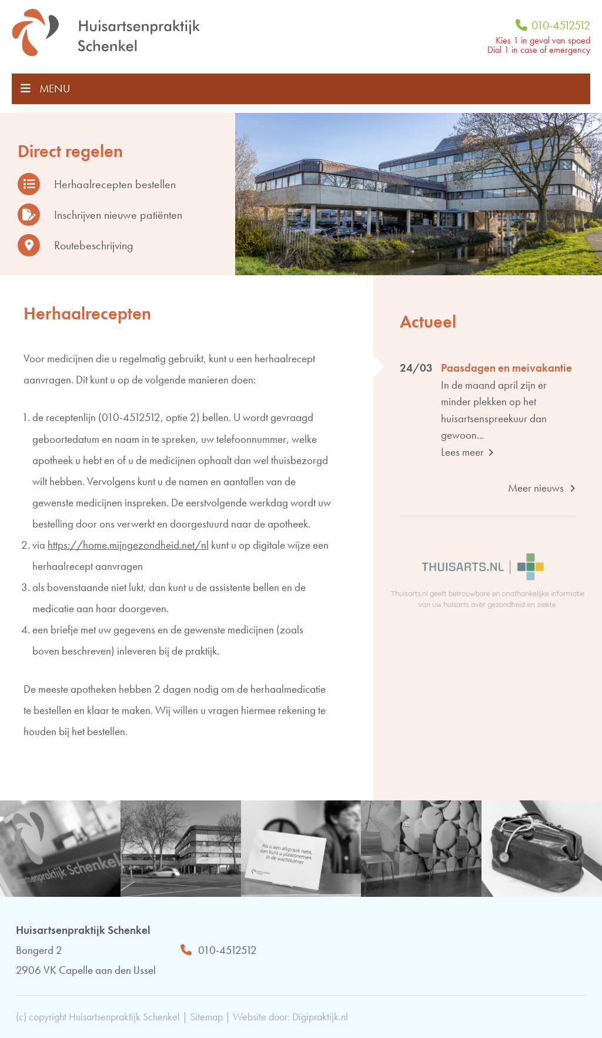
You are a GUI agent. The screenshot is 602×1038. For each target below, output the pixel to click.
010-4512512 (553, 25)
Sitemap (206, 1016)
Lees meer (467, 452)
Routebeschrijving (75, 245)
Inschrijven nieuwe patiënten (100, 215)
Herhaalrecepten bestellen (97, 184)
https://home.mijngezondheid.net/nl (128, 545)
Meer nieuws (542, 487)
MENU (45, 88)
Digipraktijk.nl (320, 1016)
